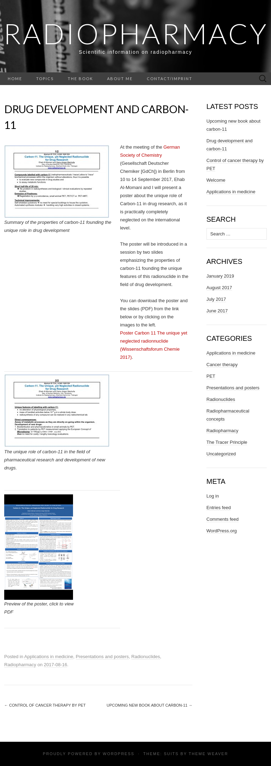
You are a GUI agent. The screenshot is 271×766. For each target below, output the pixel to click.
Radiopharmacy (135, 33)
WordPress (118, 754)
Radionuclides (145, 656)
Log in (212, 496)
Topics (45, 78)
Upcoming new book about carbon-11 (149, 705)
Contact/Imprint (169, 78)
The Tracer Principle (226, 442)
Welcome (215, 180)
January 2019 (220, 276)
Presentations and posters (102, 656)
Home (15, 78)
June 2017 (217, 310)
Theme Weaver (208, 754)
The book (80, 78)
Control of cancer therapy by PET (45, 705)
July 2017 (216, 299)
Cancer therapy (222, 364)
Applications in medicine (48, 656)
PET (210, 376)
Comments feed (222, 519)
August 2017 (219, 287)
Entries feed (218, 507)
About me (120, 78)
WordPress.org (221, 530)
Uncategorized (221, 453)
